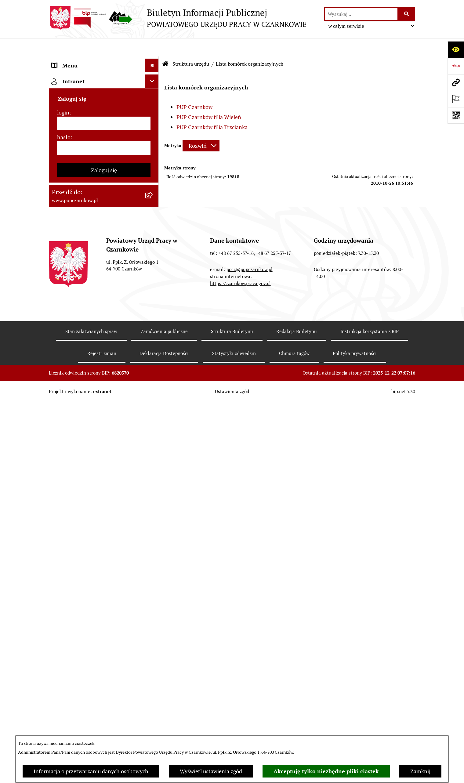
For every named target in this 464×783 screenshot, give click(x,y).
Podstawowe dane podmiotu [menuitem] (86, 60)
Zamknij (420, 771)
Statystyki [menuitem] (64, 360)
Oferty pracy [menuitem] (67, 415)
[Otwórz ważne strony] (456, 99)
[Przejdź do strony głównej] (177, 18)
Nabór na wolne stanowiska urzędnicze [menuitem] (85, 433)
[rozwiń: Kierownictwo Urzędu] (153, 278)
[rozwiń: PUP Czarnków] (153, 225)
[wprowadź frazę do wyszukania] (361, 14)
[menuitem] (104, 155)
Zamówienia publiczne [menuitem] (79, 319)
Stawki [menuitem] (60, 451)
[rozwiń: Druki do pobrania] (153, 401)
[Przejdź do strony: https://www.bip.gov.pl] (456, 66)
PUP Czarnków (194, 88)
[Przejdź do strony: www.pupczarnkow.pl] (456, 82)
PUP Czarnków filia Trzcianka (212, 108)
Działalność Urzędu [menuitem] (75, 115)
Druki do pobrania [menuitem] (73, 401)
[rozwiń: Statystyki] (153, 360)
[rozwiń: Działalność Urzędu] (153, 116)
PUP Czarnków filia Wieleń (208, 98)
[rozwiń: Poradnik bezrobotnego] (153, 374)
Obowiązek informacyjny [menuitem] (82, 102)
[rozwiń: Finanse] (153, 346)
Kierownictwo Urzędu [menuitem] (78, 277)
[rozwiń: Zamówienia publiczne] (153, 319)
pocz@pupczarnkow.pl (250, 713)
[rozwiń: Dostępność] (153, 88)
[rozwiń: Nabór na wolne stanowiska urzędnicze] (153, 429)
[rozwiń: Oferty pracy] (153, 415)
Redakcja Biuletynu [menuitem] (75, 464)
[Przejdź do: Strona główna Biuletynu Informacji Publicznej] (165, 46)
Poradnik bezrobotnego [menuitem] (80, 374)
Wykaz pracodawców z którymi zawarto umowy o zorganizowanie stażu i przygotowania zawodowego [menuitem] (94, 486)
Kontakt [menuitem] (61, 74)
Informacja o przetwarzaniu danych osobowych (91, 771)
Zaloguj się (104, 613)
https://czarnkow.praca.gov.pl (240, 727)
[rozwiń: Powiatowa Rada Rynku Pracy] (153, 291)
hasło (64, 580)
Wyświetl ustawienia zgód (211, 771)
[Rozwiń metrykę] (201, 127)
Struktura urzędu (190, 45)
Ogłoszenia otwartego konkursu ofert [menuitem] (97, 332)
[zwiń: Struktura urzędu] (153, 129)
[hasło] (103, 591)
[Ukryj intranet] (152, 524)
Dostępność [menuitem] (66, 88)
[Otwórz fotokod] (456, 115)
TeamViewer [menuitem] (67, 508)
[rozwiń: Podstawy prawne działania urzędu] (153, 305)
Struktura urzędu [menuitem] (72, 129)
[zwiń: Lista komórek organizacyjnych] (153, 199)
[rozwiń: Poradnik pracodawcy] (153, 388)
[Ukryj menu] (152, 47)
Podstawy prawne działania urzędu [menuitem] (94, 305)
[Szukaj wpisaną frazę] (406, 14)
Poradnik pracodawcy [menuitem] (77, 387)
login (63, 555)
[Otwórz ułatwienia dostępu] (456, 49)
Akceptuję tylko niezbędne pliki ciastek (326, 771)
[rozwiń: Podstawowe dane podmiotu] (153, 61)
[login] (103, 567)
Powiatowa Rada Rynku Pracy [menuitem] (87, 291)
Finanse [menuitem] (61, 346)
